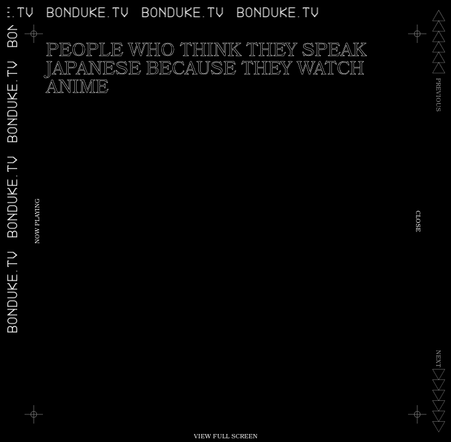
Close (417, 221)
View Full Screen (226, 437)
